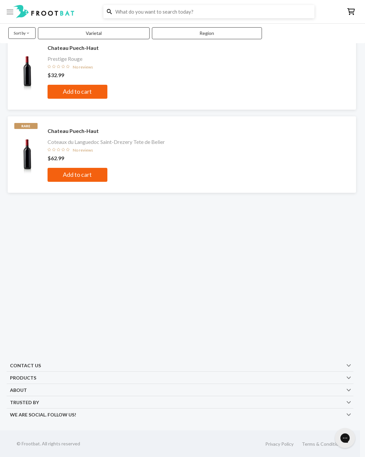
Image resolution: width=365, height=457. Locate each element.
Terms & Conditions (322, 444)
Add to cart (77, 91)
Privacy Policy (279, 444)
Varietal (94, 33)
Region (206, 33)
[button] (182, 11)
